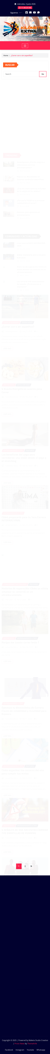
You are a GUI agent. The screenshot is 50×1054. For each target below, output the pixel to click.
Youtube (30, 1050)
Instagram (20, 1050)
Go (43, 76)
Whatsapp (41, 1050)
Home (5, 56)
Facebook (9, 1050)
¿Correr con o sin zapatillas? (22, 56)
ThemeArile (32, 1043)
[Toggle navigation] (25, 45)
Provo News (20, 1043)
